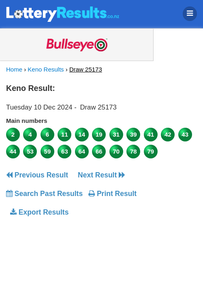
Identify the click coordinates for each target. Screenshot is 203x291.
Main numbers (26, 120)
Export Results (39, 212)
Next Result (101, 175)
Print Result (112, 194)
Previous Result (37, 175)
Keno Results (46, 69)
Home (14, 69)
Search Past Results (44, 194)
